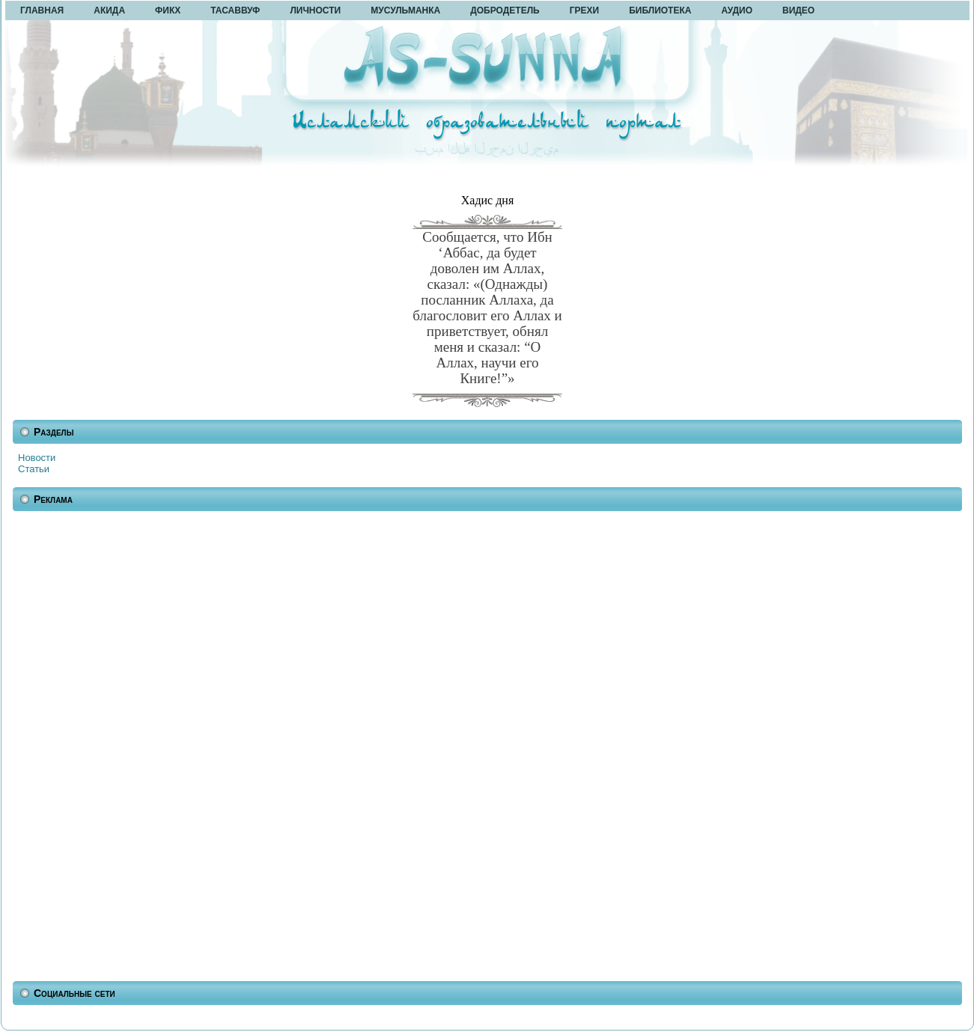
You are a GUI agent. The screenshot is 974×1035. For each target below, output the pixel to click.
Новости (36, 457)
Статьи (33, 468)
